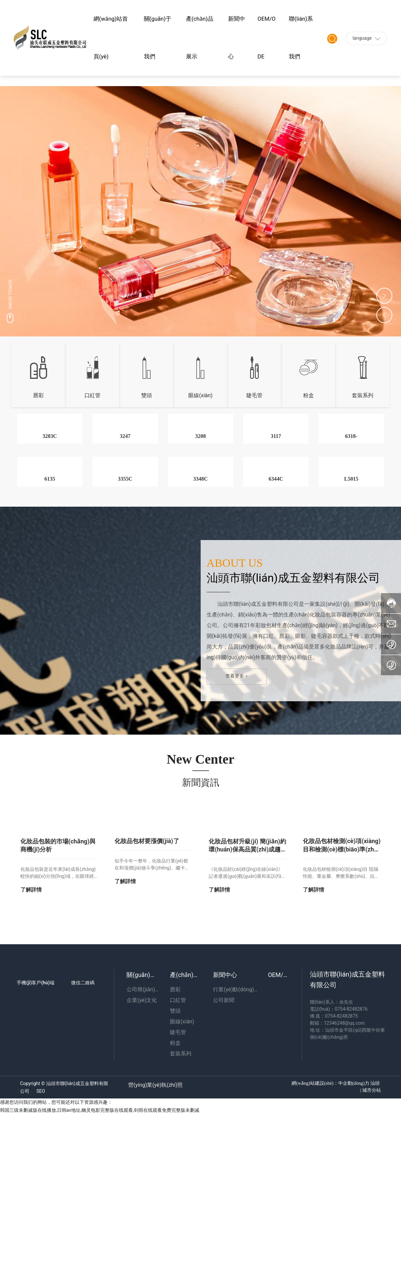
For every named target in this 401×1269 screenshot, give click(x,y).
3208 (200, 518)
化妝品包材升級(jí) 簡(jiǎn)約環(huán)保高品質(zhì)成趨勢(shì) (247, 1014)
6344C (275, 644)
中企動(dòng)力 (353, 1248)
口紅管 (92, 396)
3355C (125, 644)
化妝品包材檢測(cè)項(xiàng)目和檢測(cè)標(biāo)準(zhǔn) (341, 1014)
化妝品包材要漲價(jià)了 (147, 1005)
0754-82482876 (351, 1174)
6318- (351, 518)
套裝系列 (362, 396)
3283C (49, 518)
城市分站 (371, 1255)
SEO (40, 1256)
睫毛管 (254, 396)
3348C (200, 644)
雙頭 (146, 396)
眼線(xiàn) (200, 396)
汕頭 (375, 1248)
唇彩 (38, 396)
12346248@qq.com (344, 1188)
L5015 (351, 644)
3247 (125, 518)
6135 (49, 644)
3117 (276, 518)
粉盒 (308, 396)
